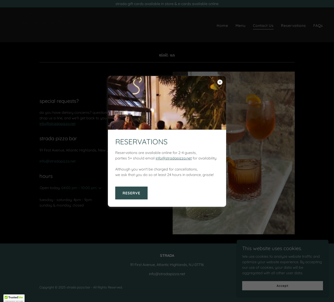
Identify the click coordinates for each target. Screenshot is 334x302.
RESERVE (131, 193)
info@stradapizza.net (174, 158)
